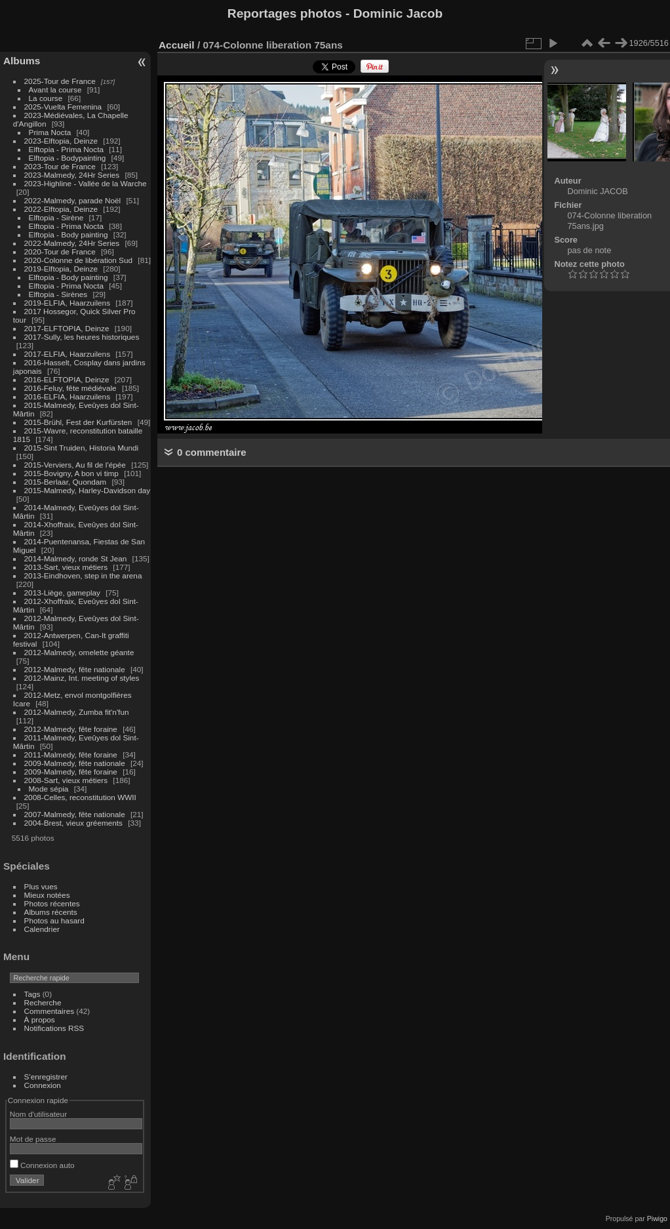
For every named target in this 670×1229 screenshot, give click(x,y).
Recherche (43, 1002)
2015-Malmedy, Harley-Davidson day (87, 490)
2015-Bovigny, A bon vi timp (71, 473)
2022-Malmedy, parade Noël (72, 200)
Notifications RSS (54, 1028)
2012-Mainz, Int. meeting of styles (82, 678)
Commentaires (49, 1011)
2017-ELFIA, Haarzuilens (68, 354)
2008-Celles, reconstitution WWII (80, 797)
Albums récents (50, 912)
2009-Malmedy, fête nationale (74, 763)
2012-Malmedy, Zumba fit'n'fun (76, 712)
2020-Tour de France (60, 251)
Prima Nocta (50, 132)
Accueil (177, 44)
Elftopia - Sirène (56, 217)
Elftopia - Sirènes (58, 294)
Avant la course (55, 89)
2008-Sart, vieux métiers (66, 780)
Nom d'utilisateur (38, 1114)
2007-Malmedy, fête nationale (74, 814)
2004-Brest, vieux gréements (73, 822)
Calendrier (42, 929)
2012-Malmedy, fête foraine (70, 729)
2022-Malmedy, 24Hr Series (72, 243)
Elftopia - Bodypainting (67, 157)
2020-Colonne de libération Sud (78, 260)
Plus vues (41, 886)
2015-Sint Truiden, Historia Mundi (81, 447)
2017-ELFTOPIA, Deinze (66, 328)
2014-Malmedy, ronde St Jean (75, 558)
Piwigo (657, 1218)
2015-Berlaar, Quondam (65, 481)
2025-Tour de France (60, 81)
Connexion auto (42, 1165)
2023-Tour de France (60, 166)
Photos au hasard (54, 920)
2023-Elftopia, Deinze (61, 140)
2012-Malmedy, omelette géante (79, 652)
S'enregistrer (46, 1076)
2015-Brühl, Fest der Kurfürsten (78, 422)
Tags (32, 994)
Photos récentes (52, 903)
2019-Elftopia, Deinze (61, 268)
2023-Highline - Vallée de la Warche (85, 183)
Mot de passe (33, 1139)
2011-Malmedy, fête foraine (70, 754)
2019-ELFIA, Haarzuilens (67, 302)
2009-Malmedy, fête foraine (70, 771)
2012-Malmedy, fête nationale (74, 669)
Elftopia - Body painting (68, 234)
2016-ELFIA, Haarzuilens (67, 396)
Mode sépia (49, 788)
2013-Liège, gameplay (62, 592)
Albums (21, 60)
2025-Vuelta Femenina (63, 106)
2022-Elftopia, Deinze (61, 209)
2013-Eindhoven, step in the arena (83, 575)
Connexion (42, 1085)
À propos (39, 1019)
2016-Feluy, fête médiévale (70, 388)
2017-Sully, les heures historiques (82, 336)
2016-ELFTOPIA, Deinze (66, 379)
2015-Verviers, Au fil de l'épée (75, 464)
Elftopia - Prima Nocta (66, 149)
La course (46, 98)
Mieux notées (47, 895)
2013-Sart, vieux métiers (67, 567)
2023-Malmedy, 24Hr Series (72, 175)
